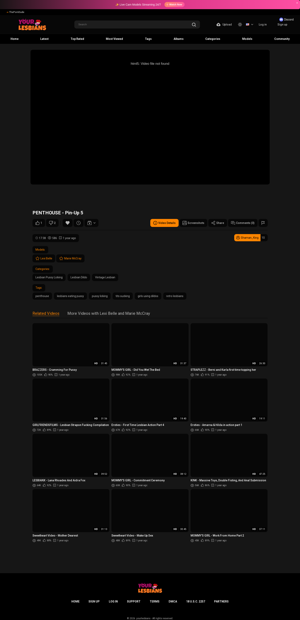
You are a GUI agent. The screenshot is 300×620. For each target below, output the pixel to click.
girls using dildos (148, 296)
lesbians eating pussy (70, 296)
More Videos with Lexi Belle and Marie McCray (108, 314)
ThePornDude (15, 12)
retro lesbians (174, 296)
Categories (212, 38)
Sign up (282, 24)
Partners (221, 601)
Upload (224, 24)
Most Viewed (114, 38)
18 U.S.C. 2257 (195, 601)
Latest (44, 38)
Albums (179, 38)
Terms (154, 601)
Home (15, 38)
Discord (286, 20)
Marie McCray (70, 258)
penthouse (42, 296)
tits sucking (123, 296)
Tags (148, 38)
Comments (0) (243, 223)
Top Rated (77, 38)
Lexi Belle (43, 258)
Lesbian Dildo (79, 277)
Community (282, 38)
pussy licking (100, 296)
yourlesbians (143, 618)
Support (134, 601)
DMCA (173, 601)
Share (217, 223)
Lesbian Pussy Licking (49, 277)
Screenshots (193, 223)
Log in (263, 24)
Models (247, 38)
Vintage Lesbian (105, 277)
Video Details (164, 223)
